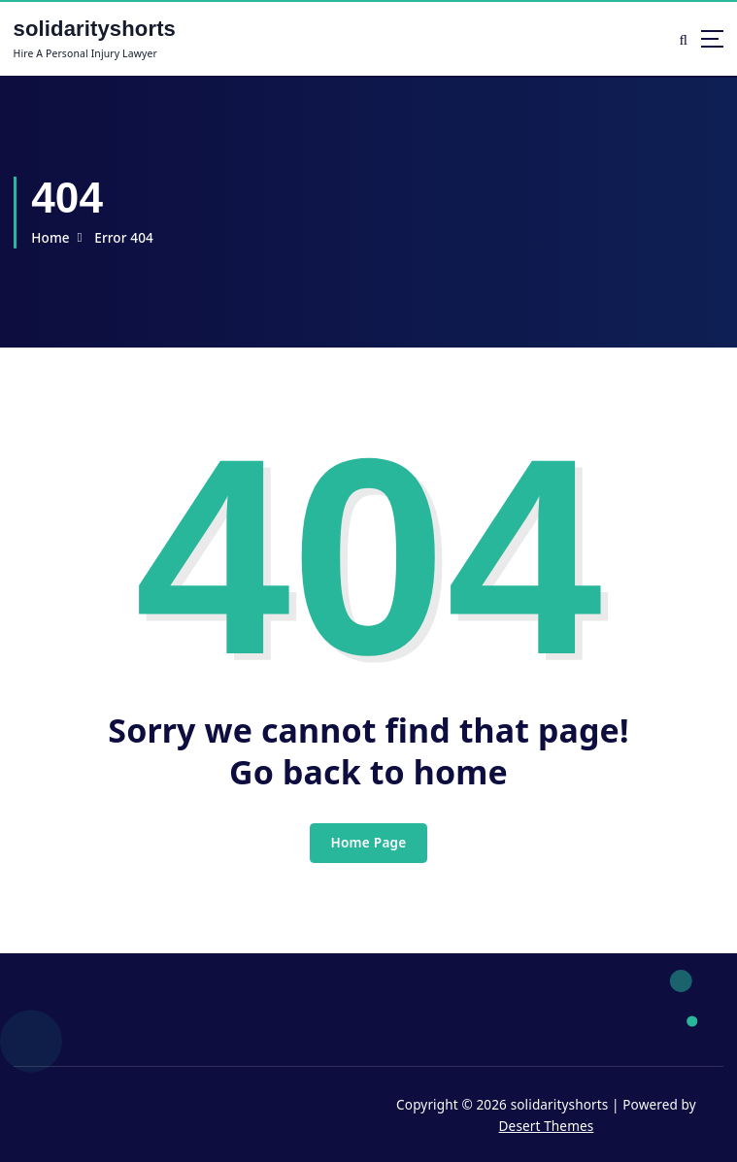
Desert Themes (546, 1126)
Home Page (368, 842)
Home (50, 238)
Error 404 (123, 238)
